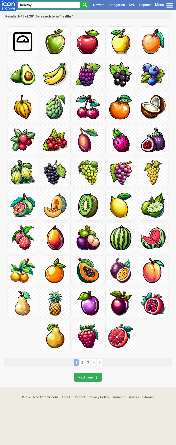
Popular (145, 5)
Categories (116, 5)
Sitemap (148, 397)
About (65, 397)
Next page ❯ (88, 377)
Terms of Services (125, 397)
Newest (98, 5)
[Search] (84, 5)
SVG (132, 5)
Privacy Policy (98, 397)
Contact (79, 397)
